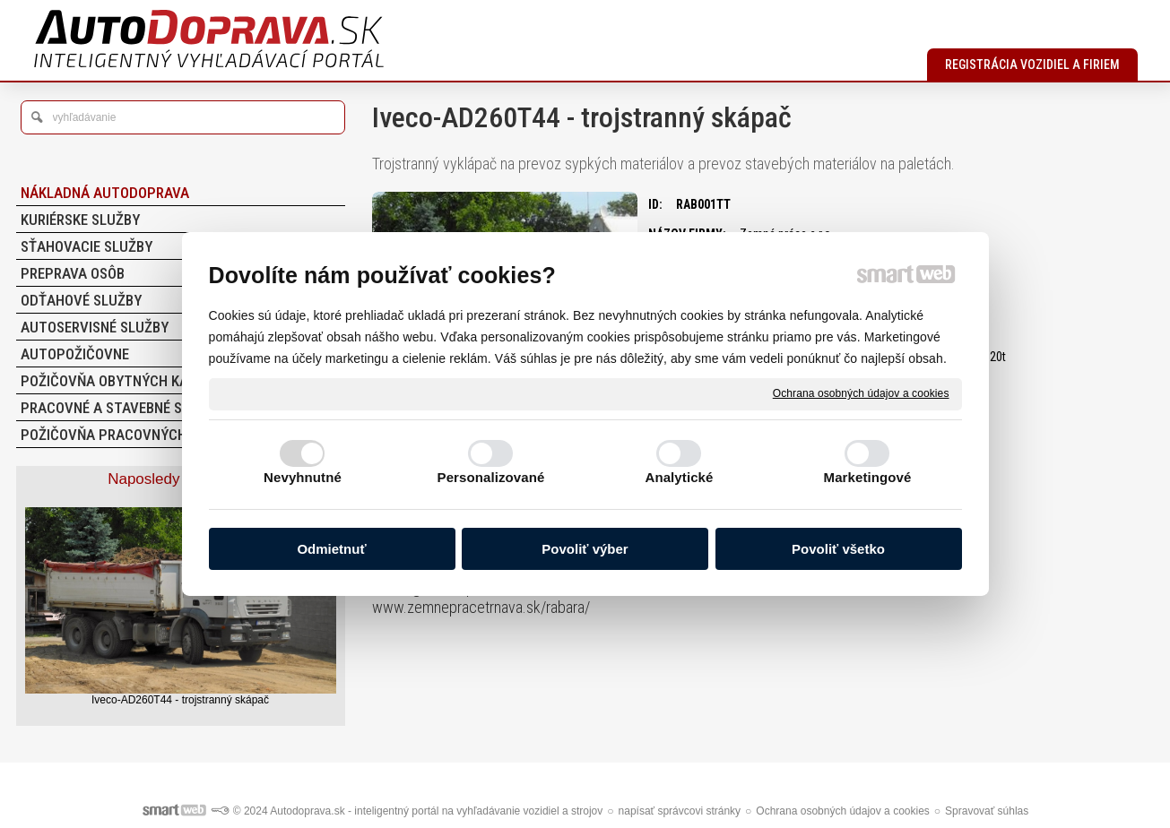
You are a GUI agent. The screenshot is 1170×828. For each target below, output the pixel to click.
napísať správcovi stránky (680, 811)
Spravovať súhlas (986, 811)
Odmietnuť (331, 548)
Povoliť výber (585, 548)
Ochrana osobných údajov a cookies (861, 393)
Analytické (679, 477)
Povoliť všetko (838, 548)
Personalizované (491, 477)
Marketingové (868, 477)
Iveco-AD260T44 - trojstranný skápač (180, 700)
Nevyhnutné (303, 477)
